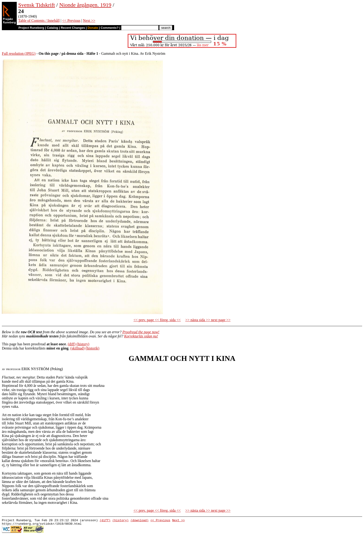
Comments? (110, 27)
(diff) (71, 344)
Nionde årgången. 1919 (85, 5)
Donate (93, 27)
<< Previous (71, 21)
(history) (82, 344)
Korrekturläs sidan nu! (141, 336)
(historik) (92, 348)
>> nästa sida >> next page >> (208, 320)
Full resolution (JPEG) (19, 53)
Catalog (52, 27)
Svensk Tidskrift (36, 5)
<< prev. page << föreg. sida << (157, 320)
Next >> (89, 21)
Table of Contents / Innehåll (38, 21)
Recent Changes (73, 27)
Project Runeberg (31, 27)
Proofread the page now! (140, 332)
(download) (139, 521)
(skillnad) (77, 348)
